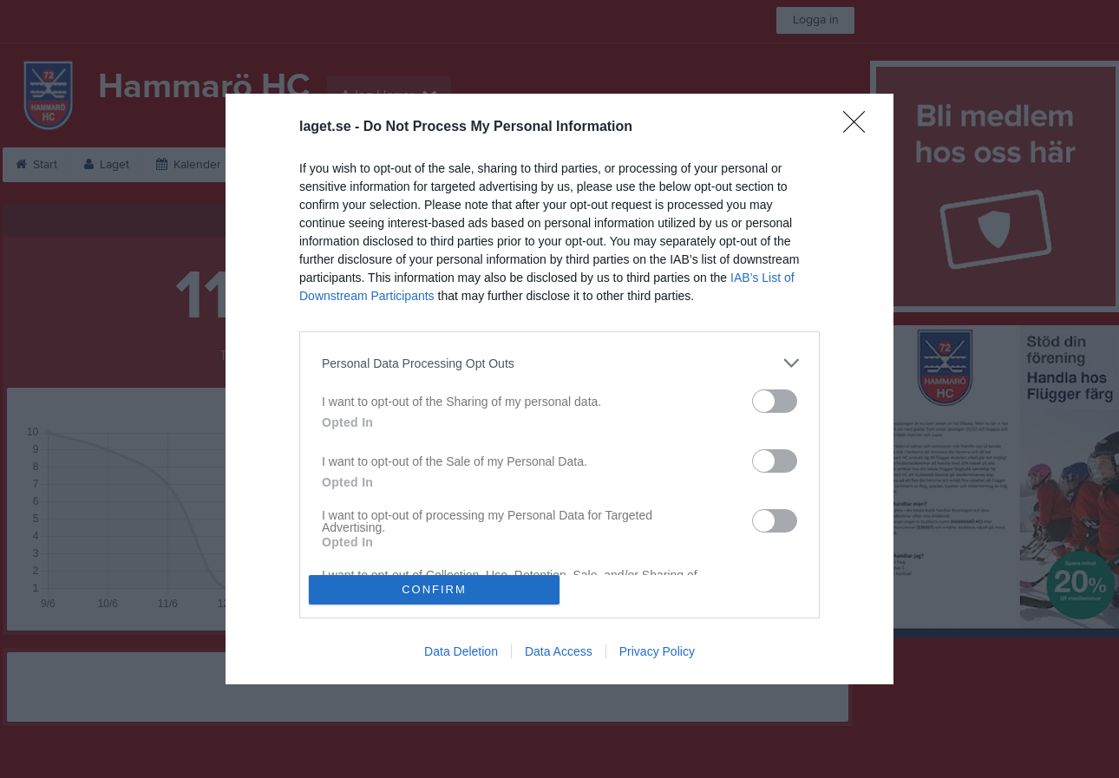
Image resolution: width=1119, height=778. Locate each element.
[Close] (859, 127)
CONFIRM (434, 589)
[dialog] (559, 388)
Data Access (558, 651)
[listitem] (559, 363)
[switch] (774, 401)
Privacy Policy (657, 651)
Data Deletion (461, 651)
